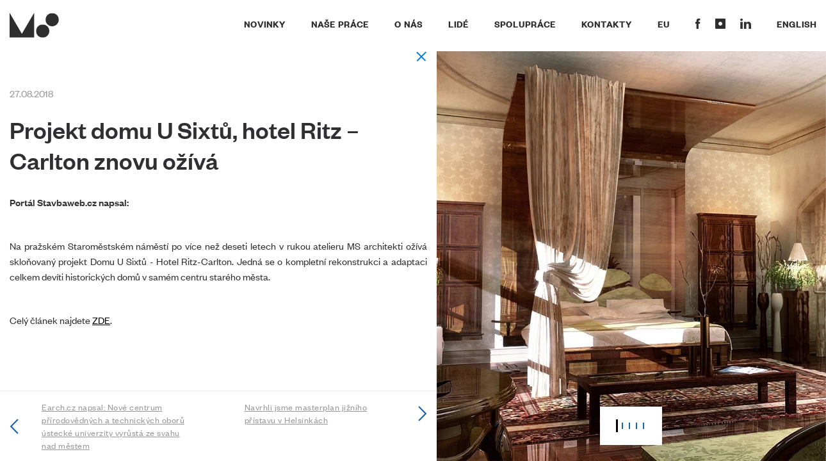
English (796, 23)
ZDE (101, 320)
